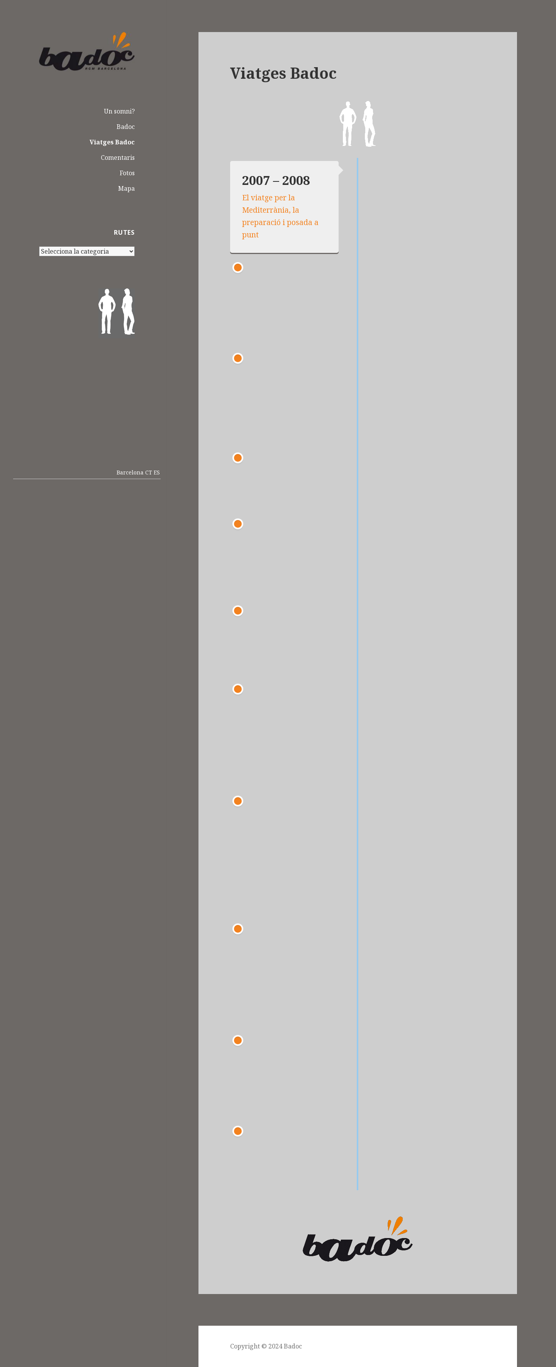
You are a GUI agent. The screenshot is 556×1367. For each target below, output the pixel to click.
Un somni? (119, 111)
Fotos (127, 173)
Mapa (126, 188)
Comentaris (118, 157)
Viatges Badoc (112, 142)
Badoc (126, 126)
